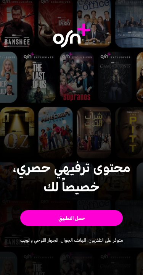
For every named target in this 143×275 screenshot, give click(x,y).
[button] (71, 218)
